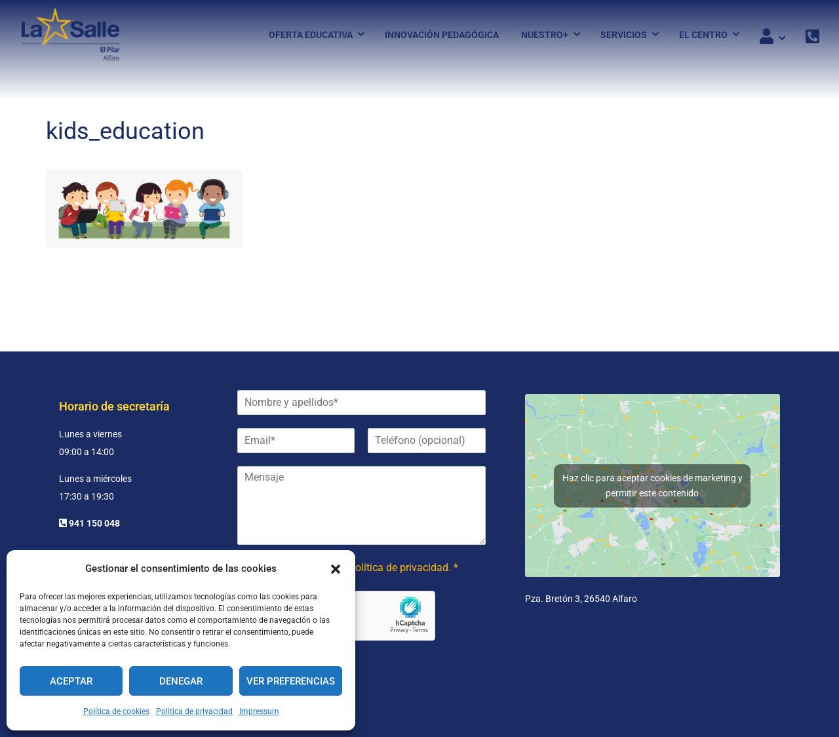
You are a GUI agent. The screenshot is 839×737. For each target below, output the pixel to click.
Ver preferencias (290, 681)
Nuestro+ (544, 35)
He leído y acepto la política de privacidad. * (357, 567)
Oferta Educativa (311, 35)
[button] (335, 569)
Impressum (259, 711)
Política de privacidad (194, 711)
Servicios (623, 35)
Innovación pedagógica (442, 35)
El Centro (703, 35)
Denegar (181, 681)
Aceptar (71, 681)
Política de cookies (116, 711)
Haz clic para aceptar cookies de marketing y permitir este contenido (652, 485)
